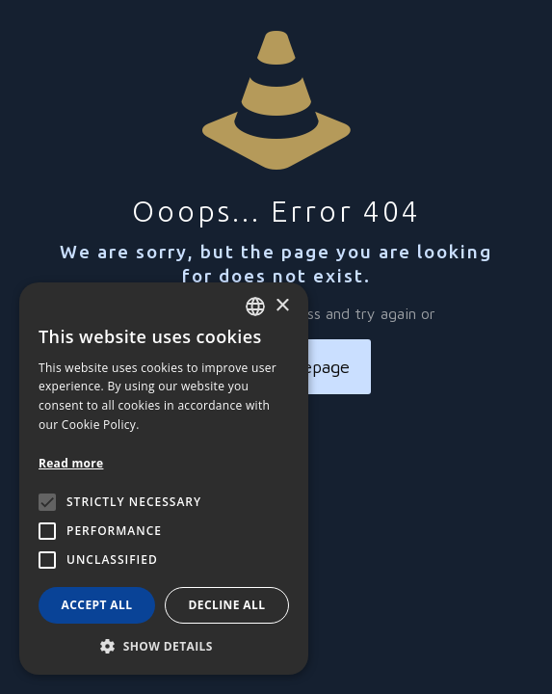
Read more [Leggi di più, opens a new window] (71, 463)
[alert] (163, 478)
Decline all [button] (227, 605)
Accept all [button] (97, 605)
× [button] (282, 306)
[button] (164, 645)
